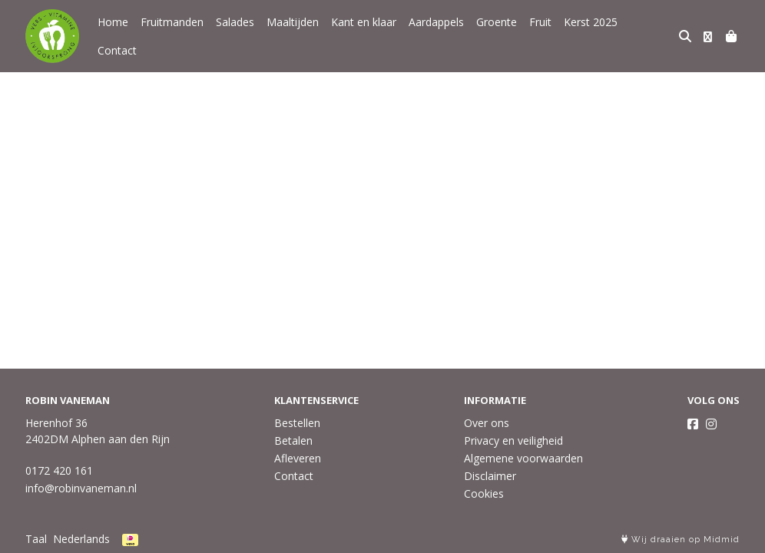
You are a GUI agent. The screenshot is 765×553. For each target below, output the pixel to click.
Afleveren (297, 458)
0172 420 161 (59, 470)
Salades (235, 35)
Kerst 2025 (591, 35)
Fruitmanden (172, 35)
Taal (36, 538)
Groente (496, 35)
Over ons (486, 423)
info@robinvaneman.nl (81, 488)
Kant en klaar (363, 35)
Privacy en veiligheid (513, 440)
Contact (649, 35)
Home (113, 35)
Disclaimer (490, 476)
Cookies (484, 493)
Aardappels (436, 35)
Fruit (540, 35)
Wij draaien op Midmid (680, 540)
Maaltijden (293, 35)
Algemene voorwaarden (523, 458)
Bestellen (297, 423)
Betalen (293, 440)
